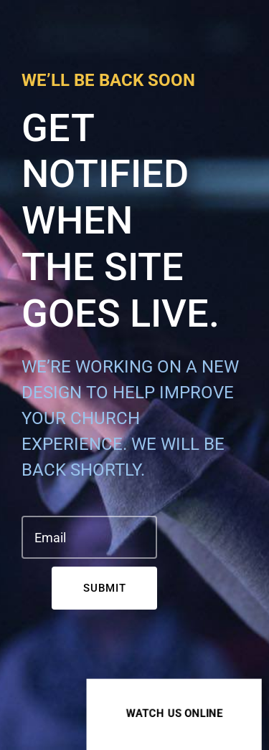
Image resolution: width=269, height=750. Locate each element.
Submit (104, 588)
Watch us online (174, 712)
